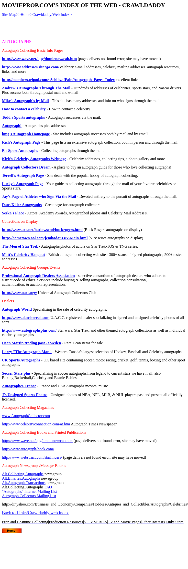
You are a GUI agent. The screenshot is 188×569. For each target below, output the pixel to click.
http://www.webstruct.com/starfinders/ (32, 457)
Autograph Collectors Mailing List (29, 496)
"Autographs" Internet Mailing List (29, 491)
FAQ (48, 487)
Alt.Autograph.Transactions (23, 483)
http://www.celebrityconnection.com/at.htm (36, 424)
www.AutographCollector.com (26, 416)
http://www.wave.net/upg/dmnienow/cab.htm (37, 441)
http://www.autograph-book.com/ (28, 449)
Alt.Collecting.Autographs (23, 474)
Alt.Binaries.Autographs (21, 478)
